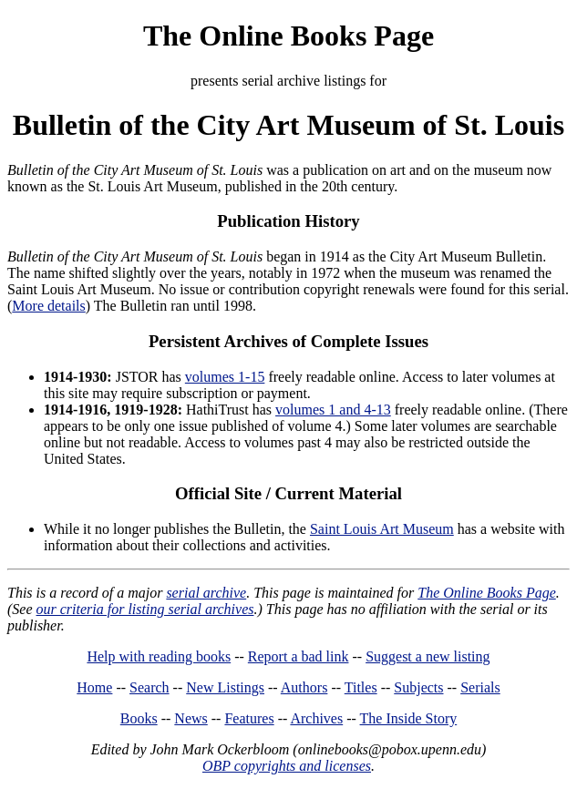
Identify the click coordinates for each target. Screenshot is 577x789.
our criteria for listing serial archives (145, 609)
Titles (361, 687)
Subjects (418, 687)
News (190, 718)
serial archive (206, 592)
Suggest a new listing (427, 656)
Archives (316, 718)
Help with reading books (159, 656)
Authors (304, 687)
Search (149, 687)
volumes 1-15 (225, 376)
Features (248, 718)
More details (48, 305)
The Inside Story (409, 718)
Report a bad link (298, 656)
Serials (480, 687)
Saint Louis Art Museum (382, 529)
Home (94, 687)
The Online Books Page (288, 35)
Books (139, 718)
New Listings (225, 687)
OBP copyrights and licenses (286, 766)
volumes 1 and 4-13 (333, 409)
